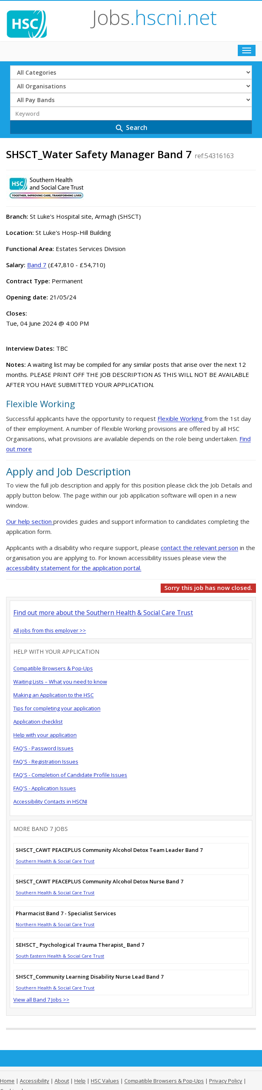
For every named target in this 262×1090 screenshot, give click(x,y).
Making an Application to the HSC (53, 695)
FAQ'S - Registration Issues (45, 761)
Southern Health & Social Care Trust (55, 861)
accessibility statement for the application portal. (73, 568)
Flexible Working (180, 418)
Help (80, 1080)
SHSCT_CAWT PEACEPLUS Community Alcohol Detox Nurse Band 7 (99, 881)
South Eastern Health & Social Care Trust (60, 956)
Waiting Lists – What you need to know (60, 681)
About (61, 1080)
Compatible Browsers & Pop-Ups (53, 668)
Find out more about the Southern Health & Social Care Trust (103, 612)
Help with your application (45, 735)
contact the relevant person (199, 548)
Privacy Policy (225, 1080)
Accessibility (34, 1080)
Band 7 (36, 265)
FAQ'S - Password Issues (43, 748)
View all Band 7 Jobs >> (41, 999)
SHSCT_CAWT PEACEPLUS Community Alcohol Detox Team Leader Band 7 (109, 850)
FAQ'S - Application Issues (44, 788)
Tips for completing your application (57, 708)
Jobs (154, 17)
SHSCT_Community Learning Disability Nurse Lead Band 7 (89, 976)
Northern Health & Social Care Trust (55, 924)
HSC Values (105, 1080)
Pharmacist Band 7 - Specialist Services (66, 913)
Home (7, 1080)
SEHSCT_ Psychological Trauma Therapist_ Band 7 (80, 944)
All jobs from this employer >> (49, 630)
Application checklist (38, 721)
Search (131, 128)
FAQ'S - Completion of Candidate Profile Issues (70, 774)
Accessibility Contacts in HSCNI (50, 801)
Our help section (29, 521)
